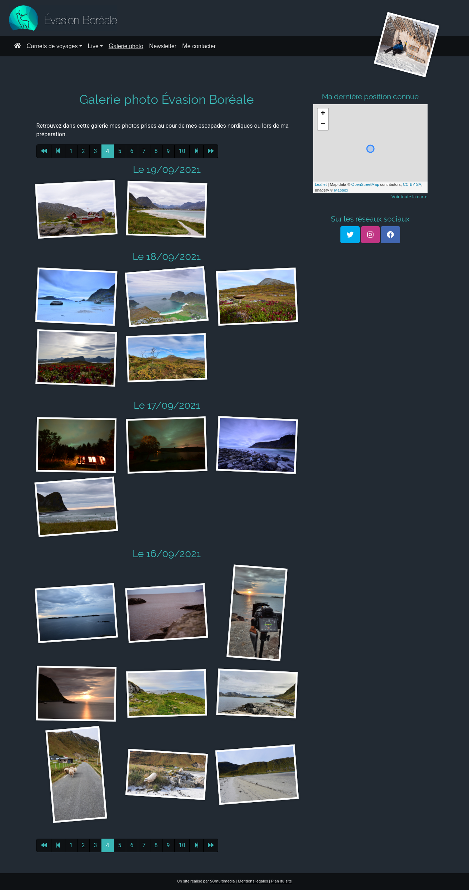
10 (182, 151)
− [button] (322, 124)
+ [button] (322, 113)
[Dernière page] (210, 151)
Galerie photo (126, 46)
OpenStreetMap (365, 184)
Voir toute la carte (409, 196)
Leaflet (321, 184)
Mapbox (341, 190)
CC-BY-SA (412, 184)
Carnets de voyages (52, 46)
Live (93, 46)
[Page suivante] (196, 151)
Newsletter (162, 46)
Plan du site (281, 881)
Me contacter (199, 46)
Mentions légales (253, 881)
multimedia (222, 881)
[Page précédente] (58, 151)
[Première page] (43, 151)
